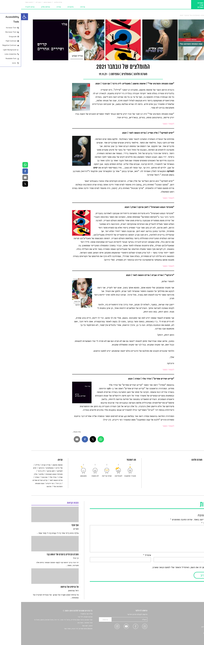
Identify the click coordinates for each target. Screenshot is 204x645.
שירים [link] (191, 617)
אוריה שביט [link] (25, 465)
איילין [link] (16, 465)
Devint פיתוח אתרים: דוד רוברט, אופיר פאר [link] (57, 629)
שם (191, 555)
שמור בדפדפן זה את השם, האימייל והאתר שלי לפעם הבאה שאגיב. (162, 567)
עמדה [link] (16, 477)
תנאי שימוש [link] (189, 636)
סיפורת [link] (49, 6)
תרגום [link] (28, 486)
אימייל (126, 555)
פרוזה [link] (61, 6)
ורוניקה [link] (20, 468)
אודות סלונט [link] (37, 2)
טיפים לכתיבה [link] (188, 630)
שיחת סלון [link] (24, 6)
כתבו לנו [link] (17, 2)
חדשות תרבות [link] (189, 620)
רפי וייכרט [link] (29, 483)
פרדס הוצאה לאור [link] (34, 480)
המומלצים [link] (184, 15)
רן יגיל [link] (37, 483)
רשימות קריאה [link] (188, 623)
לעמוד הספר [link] (147, 123)
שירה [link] (37, 6)
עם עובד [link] (23, 477)
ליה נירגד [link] (20, 471)
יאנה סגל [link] (64, 626)
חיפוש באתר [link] (8, 2)
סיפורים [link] (191, 614)
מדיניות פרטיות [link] (188, 633)
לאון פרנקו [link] (30, 471)
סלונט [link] (191, 15)
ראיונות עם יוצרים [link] (187, 627)
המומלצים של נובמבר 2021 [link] (169, 15)
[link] (3, 16)
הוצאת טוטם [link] (26, 2)
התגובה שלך (187, 523)
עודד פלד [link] (31, 477)
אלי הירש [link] (37, 468)
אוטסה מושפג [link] (36, 465)
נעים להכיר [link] (8, 6)
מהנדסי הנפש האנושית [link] (33, 474)
